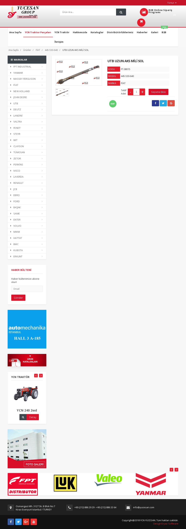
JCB (13, 189)
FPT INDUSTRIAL (20, 66)
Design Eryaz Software (165, 523)
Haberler (142, 32)
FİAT (38, 50)
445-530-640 (51, 50)
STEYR (15, 133)
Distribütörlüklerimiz (120, 32)
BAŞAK (15, 207)
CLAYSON (17, 146)
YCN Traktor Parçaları (38, 32)
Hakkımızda (80, 32)
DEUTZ (15, 109)
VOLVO (15, 225)
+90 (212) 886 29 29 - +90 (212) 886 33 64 (95, 507)
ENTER (15, 219)
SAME (15, 213)
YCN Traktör (61, 32)
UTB (14, 103)
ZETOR (15, 158)
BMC (14, 244)
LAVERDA (17, 176)
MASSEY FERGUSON (23, 78)
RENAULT (17, 183)
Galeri (154, 32)
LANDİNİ (16, 115)
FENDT (15, 127)
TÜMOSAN (17, 152)
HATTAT (16, 238)
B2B (164, 31)
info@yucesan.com (143, 507)
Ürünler (27, 50)
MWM (15, 231)
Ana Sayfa (15, 32)
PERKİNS (16, 164)
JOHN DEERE (18, 97)
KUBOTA (16, 250)
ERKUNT (16, 256)
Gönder (18, 299)
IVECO (15, 170)
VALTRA (16, 121)
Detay (32, 419)
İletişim (58, 41)
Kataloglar (97, 32)
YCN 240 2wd (27, 412)
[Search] (89, 12)
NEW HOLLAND (20, 91)
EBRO (15, 195)
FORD (15, 201)
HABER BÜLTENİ (21, 272)
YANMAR (16, 72)
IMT (13, 140)
